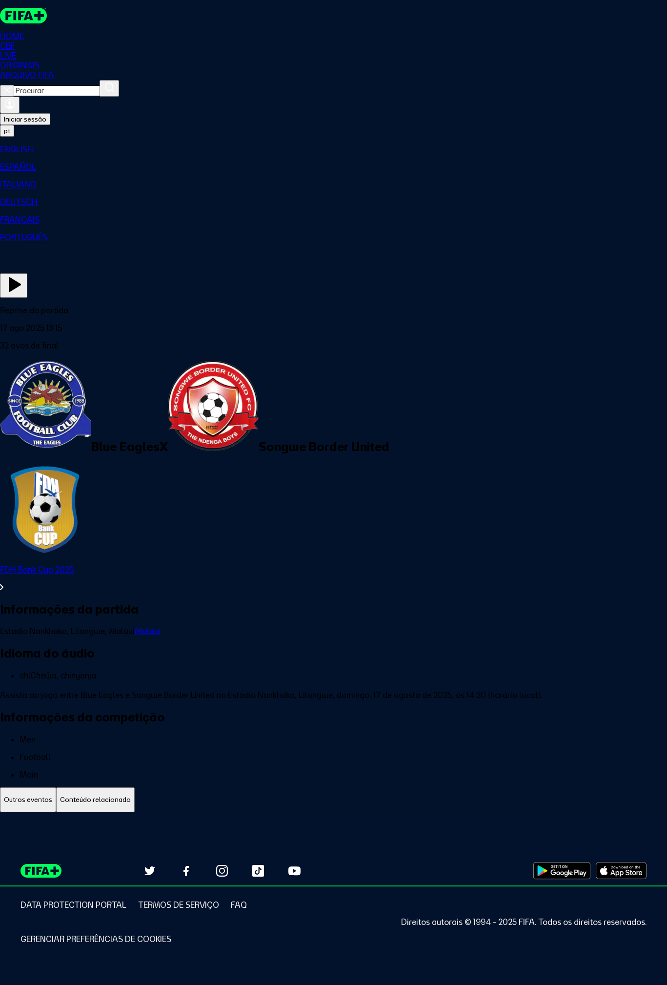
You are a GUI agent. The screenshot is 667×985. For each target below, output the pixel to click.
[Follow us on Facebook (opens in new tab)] (186, 871)
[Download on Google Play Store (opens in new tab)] (562, 871)
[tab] (28, 799)
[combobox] (57, 91)
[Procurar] (109, 88)
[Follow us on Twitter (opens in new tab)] (150, 871)
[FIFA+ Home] (23, 15)
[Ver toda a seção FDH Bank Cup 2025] (333, 578)
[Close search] (7, 91)
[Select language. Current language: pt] (7, 131)
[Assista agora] (13, 285)
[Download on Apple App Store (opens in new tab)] (621, 871)
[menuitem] (333, 149)
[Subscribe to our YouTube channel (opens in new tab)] (294, 871)
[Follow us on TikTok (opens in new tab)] (258, 871)
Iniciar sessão (25, 119)
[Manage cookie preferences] (95, 939)
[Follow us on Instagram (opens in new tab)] (222, 871)
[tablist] (333, 799)
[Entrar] (10, 105)
